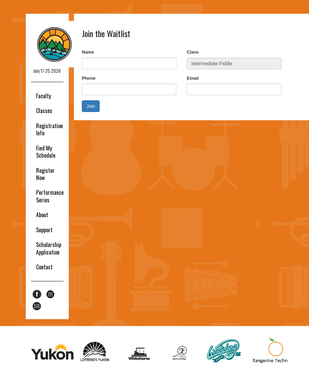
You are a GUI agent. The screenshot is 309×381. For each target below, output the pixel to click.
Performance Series (50, 196)
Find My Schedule (45, 151)
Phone (89, 78)
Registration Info (49, 129)
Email (193, 78)
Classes (44, 111)
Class (193, 52)
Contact (44, 267)
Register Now (45, 174)
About (42, 215)
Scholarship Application (48, 248)
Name (88, 52)
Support (44, 230)
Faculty (43, 96)
